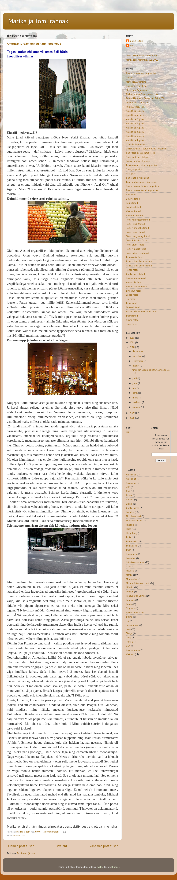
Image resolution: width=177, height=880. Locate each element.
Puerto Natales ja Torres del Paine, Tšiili (146, 98)
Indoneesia (131, 541)
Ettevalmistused (134, 520)
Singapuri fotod (133, 290)
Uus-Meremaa (133, 650)
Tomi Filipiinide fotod (136, 240)
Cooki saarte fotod (135, 274)
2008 (132, 417)
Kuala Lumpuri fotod (136, 286)
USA (23, 835)
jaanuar (137, 407)
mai (135, 388)
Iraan (128, 549)
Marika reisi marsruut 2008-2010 (142, 59)
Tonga (129, 633)
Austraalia (131, 483)
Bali (128, 491)
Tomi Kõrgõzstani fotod (138, 219)
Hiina (128, 528)
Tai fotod (130, 298)
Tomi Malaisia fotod (136, 248)
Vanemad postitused (104, 846)
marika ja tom (136, 40)
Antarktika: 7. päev (135, 115)
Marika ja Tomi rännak (38, 21)
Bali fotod (131, 194)
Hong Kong (131, 533)
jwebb (100, 866)
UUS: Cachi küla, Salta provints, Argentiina (147, 148)
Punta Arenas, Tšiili (135, 106)
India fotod (131, 303)
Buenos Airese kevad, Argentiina (142, 190)
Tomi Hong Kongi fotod (138, 236)
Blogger (115, 866)
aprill (135, 392)
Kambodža (131, 554)
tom (132, 45)
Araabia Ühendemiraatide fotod (141, 311)
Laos (128, 566)
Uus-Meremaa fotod (136, 278)
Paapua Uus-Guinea (136, 595)
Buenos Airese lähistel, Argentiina (142, 186)
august (136, 365)
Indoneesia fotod (134, 257)
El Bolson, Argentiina (136, 90)
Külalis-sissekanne (135, 562)
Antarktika (131, 474)
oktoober (137, 356)
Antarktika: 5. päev (135, 123)
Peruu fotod (132, 202)
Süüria (129, 616)
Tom (128, 629)
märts (136, 397)
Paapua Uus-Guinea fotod (139, 265)
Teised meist (132, 625)
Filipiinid (130, 524)
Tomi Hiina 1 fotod (135, 232)
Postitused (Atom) (26, 853)
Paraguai (130, 173)
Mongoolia (131, 579)
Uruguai (130, 77)
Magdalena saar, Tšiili (137, 102)
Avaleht (62, 846)
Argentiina (131, 478)
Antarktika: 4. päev (135, 127)
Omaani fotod (133, 307)
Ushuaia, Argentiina (135, 144)
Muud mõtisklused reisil (138, 583)
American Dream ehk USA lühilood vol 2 (34, 44)
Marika (16, 835)
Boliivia (130, 499)
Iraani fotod (132, 315)
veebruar (137, 402)
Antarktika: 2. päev (135, 136)
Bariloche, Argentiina (136, 85)
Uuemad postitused (20, 846)
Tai (127, 620)
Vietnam (130, 654)
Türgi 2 (129, 641)
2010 (132, 347)
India (128, 537)
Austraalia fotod (134, 282)
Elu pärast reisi (133, 516)
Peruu (129, 604)
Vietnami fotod (133, 211)
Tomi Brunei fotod (135, 244)
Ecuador (130, 512)
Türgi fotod (131, 324)
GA (127, 432)
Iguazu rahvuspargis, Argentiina (141, 182)
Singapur (130, 608)
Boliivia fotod (133, 198)
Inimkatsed (131, 545)
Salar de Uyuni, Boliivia (137, 157)
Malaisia (130, 570)
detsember (138, 351)
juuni (135, 383)
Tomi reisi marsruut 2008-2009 (141, 55)
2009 (132, 413)
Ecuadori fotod (133, 207)
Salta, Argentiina (134, 169)
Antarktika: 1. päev (135, 140)
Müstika (130, 587)
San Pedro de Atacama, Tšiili (140, 152)
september (138, 360)
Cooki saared (132, 507)
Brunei (129, 503)
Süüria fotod (132, 319)
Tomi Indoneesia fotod (137, 253)
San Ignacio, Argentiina (137, 177)
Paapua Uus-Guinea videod (139, 261)
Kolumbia (130, 558)
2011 (132, 342)
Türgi (128, 637)
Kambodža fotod (134, 215)
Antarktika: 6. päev (135, 119)
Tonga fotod (132, 269)
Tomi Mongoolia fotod (137, 227)
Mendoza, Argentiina (136, 81)
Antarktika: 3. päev (135, 131)
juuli (135, 378)
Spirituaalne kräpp (135, 612)
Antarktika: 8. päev (135, 110)
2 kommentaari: (51, 831)
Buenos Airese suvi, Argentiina (141, 73)
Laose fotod (132, 294)
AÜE (128, 487)
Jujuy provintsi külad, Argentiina (141, 165)
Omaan (129, 591)
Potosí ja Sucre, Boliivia (138, 161)
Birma (129, 495)
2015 (132, 337)
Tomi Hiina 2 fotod (135, 223)
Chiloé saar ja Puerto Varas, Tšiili (142, 94)
